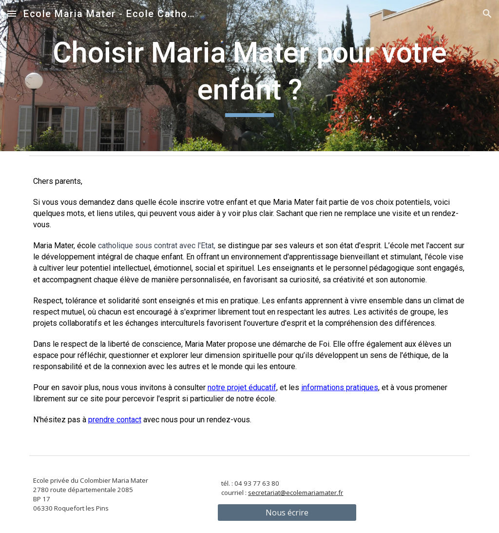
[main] (249, 75)
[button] (11, 13)
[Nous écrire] (287, 512)
